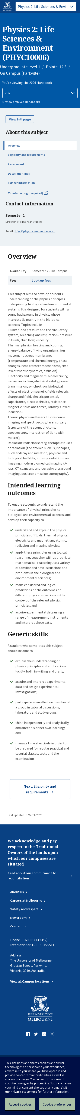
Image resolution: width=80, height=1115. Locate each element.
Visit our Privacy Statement (36, 1089)
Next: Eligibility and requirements (40, 789)
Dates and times (19, 173)
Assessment (16, 164)
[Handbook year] (40, 93)
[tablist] (46, 6)
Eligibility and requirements (26, 155)
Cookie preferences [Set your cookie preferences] (57, 1104)
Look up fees (41, 280)
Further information (21, 183)
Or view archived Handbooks (21, 102)
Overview (14, 145)
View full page (20, 119)
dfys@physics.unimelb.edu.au (35, 231)
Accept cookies (20, 1104)
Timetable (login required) (32, 195)
